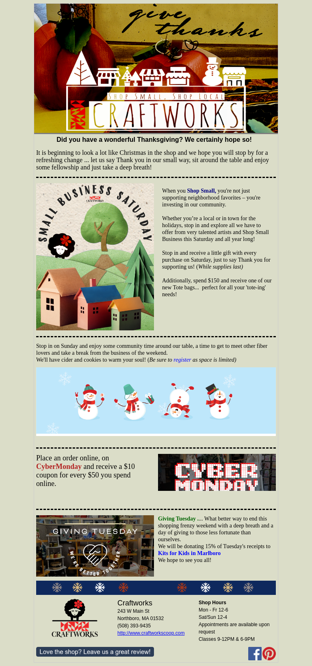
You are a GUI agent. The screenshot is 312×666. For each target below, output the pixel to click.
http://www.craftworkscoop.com (150, 633)
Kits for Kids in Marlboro (189, 553)
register (182, 360)
